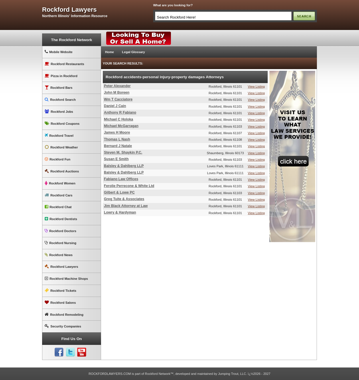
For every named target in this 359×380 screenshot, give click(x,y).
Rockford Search (60, 99)
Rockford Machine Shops (66, 278)
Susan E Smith (116, 159)
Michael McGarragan (121, 126)
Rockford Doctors (60, 231)
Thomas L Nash (117, 139)
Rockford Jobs (59, 111)
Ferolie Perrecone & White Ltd (129, 186)
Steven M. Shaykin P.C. (123, 152)
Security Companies (63, 326)
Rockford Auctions (62, 171)
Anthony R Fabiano (120, 112)
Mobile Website (58, 52)
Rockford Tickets (60, 290)
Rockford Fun (57, 159)
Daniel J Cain (115, 106)
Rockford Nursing (60, 243)
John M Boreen (116, 93)
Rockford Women (60, 183)
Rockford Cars (58, 195)
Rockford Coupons (62, 123)
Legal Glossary (133, 52)
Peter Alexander (117, 86)
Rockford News (58, 255)
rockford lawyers (69, 9)
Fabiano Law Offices (121, 179)
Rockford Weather (61, 147)
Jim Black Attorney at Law (126, 206)
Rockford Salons (60, 302)
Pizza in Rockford (61, 76)
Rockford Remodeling (64, 314)
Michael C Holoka (118, 119)
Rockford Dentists (61, 219)
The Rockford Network (71, 40)
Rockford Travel (59, 135)
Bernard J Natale (118, 146)
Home (109, 52)
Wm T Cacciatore (118, 99)
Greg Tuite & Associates (124, 199)
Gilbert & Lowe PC (119, 192)
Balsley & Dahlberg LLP (124, 166)
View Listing (256, 86)
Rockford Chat (58, 207)
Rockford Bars (58, 87)
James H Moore (117, 132)
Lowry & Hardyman (120, 212)
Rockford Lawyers (61, 266)
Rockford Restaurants (64, 64)
